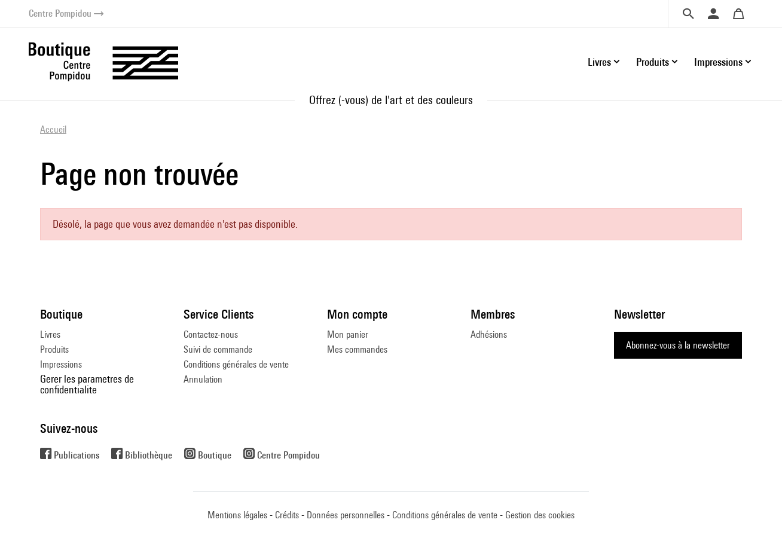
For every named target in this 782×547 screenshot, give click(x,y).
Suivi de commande (218, 349)
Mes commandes (357, 349)
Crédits (287, 515)
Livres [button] (599, 62)
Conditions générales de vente (236, 364)
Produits (54, 349)
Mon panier (347, 334)
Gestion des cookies (540, 515)
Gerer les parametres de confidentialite (87, 384)
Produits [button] (652, 62)
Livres (50, 334)
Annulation (203, 379)
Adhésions (489, 334)
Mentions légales (237, 515)
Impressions (61, 364)
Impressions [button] (718, 62)
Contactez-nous (211, 334)
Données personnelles (345, 515)
